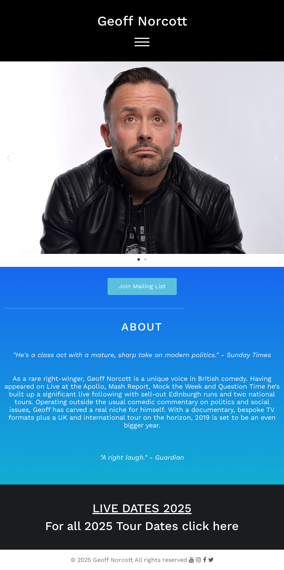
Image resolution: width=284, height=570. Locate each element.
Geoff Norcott (142, 21)
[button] (8, 157)
